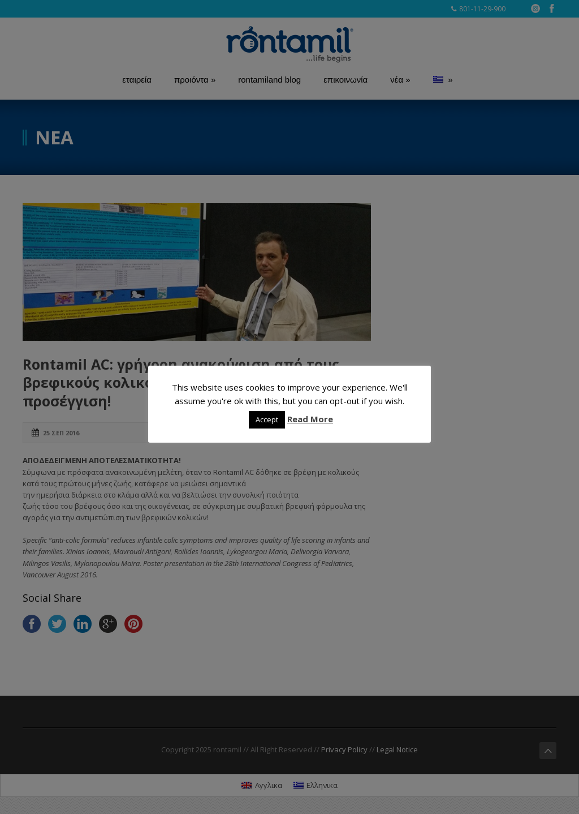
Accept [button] (267, 419)
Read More (310, 419)
